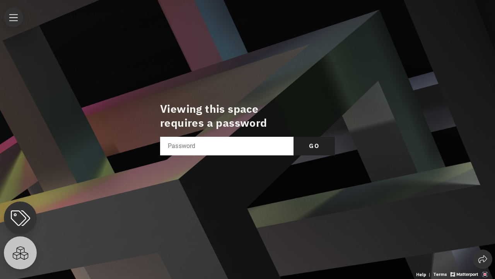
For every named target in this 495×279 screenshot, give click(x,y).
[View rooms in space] (20, 252)
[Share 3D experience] (482, 259)
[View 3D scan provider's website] (485, 273)
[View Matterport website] (464, 273)
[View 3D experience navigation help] (424, 273)
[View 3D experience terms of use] (441, 273)
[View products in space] (13, 17)
